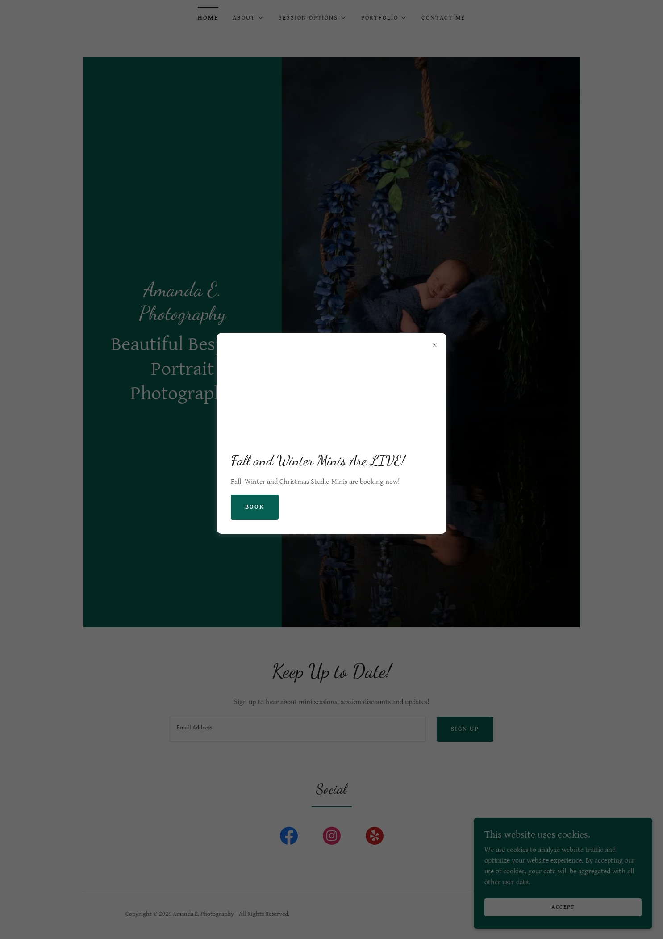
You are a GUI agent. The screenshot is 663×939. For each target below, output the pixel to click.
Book (254, 507)
